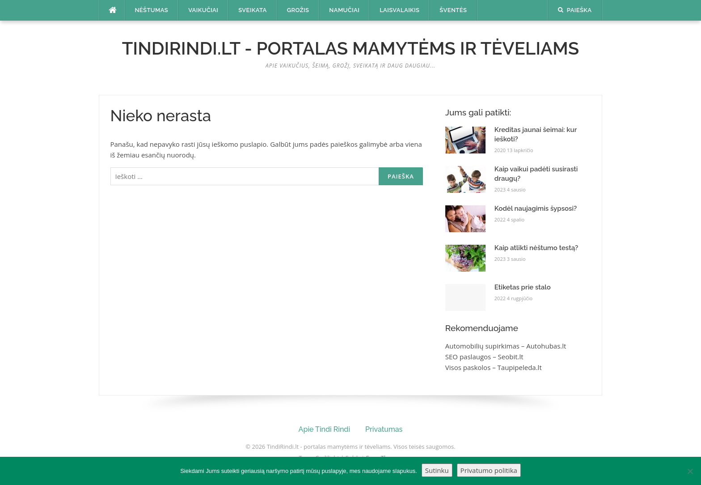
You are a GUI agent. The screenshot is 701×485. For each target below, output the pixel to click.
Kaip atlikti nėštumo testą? (536, 248)
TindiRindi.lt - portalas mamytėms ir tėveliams (350, 48)
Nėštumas (152, 10)
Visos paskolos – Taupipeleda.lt (493, 367)
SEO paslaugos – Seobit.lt (484, 356)
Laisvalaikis (399, 10)
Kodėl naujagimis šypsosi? (535, 208)
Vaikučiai (203, 10)
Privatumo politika (488, 470)
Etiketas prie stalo (522, 287)
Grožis (298, 10)
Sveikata (252, 10)
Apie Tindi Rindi (324, 429)
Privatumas (383, 429)
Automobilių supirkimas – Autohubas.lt (505, 345)
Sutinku (437, 470)
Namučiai (344, 10)
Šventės (453, 10)
